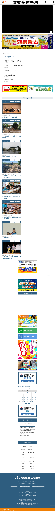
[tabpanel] (27, 42)
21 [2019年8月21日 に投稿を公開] (24, 399)
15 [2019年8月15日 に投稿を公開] (27, 397)
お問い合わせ (14, 486)
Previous (1, 41)
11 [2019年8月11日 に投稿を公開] (35, 394)
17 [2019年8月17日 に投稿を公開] (32, 397)
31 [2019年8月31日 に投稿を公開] (32, 401)
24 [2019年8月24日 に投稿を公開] (32, 399)
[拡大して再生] (51, 32)
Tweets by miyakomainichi (24, 386)
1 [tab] (24, 50)
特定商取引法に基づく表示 (38, 486)
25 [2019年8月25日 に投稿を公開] (35, 399)
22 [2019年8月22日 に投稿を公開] (27, 399)
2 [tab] (26, 50)
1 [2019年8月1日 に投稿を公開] (27, 392)
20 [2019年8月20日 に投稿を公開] (22, 399)
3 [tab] (28, 50)
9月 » (29, 403)
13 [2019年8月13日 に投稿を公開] (22, 397)
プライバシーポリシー (25, 486)
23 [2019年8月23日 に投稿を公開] (30, 399)
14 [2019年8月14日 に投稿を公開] (24, 397)
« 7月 (26, 403)
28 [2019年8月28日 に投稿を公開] (24, 401)
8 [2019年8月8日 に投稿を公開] (27, 394)
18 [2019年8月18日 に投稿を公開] (35, 397)
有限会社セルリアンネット (30, 500)
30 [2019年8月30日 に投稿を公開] (30, 401)
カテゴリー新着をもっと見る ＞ (43, 275)
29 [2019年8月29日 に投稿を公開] (27, 401)
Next (53, 41)
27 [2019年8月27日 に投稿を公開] (22, 401)
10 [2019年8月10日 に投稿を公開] (32, 394)
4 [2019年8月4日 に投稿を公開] (35, 392)
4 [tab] (30, 50)
